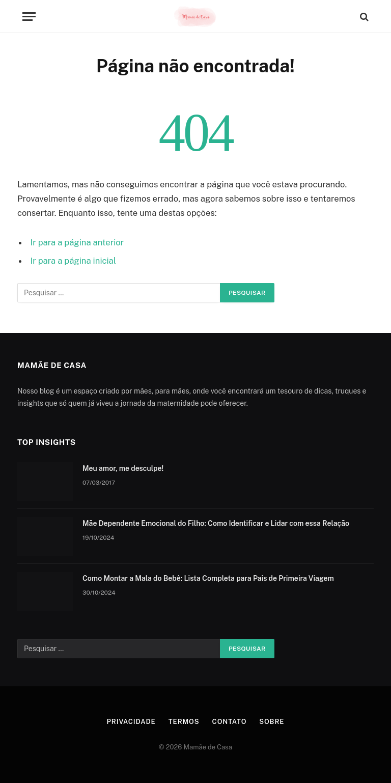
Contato (229, 721)
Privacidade (131, 721)
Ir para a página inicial (73, 261)
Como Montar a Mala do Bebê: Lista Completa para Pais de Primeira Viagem (208, 578)
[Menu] (29, 16)
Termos (184, 721)
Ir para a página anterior (77, 242)
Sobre (271, 721)
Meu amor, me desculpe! (122, 468)
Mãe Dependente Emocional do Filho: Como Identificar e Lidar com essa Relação (215, 523)
